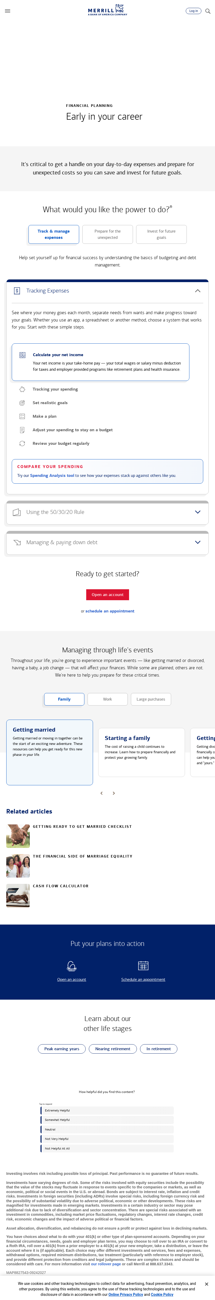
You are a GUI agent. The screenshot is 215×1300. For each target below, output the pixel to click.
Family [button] (57, 701)
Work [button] (100, 701)
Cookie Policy (162, 1294)
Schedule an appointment (138, 979)
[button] (7, 11)
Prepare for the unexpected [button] (101, 236)
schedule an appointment (109, 611)
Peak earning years (58, 1049)
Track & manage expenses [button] (49, 236)
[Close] (206, 1284)
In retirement (155, 1049)
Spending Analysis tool (52, 475)
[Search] (208, 11)
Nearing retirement (109, 1049)
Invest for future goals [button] (156, 236)
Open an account (62, 979)
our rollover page (106, 1264)
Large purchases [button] (148, 701)
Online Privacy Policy (125, 1294)
